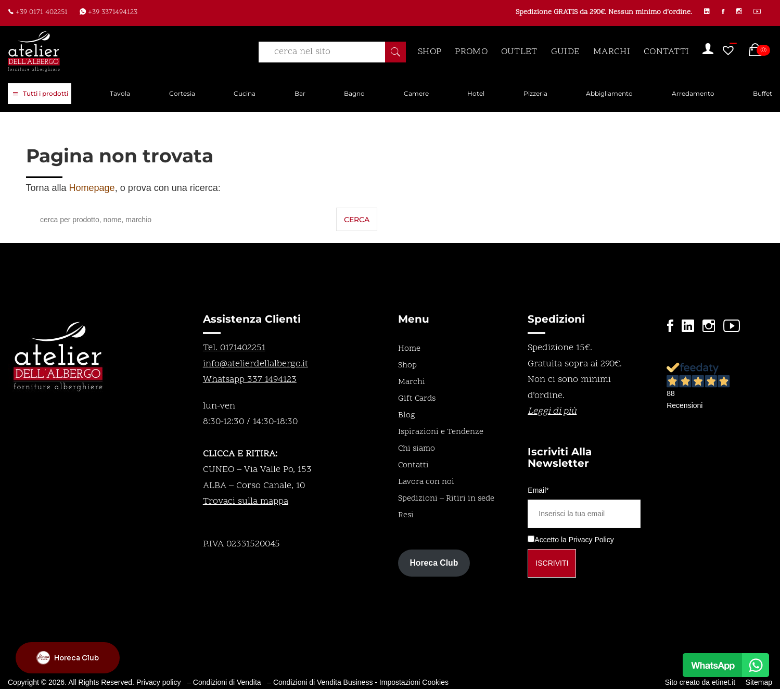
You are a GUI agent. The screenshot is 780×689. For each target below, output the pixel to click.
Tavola (120, 93)
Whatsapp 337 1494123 (250, 379)
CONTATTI (666, 51)
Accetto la (547, 539)
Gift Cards (417, 398)
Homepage (92, 188)
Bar (300, 93)
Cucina (244, 93)
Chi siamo (416, 448)
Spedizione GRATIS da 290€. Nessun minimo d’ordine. (600, 13)
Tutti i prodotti (40, 94)
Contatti (413, 465)
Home (409, 348)
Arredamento (693, 93)
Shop (407, 365)
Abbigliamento (609, 93)
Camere (416, 93)
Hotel (475, 93)
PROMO (471, 51)
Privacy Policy (591, 539)
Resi (406, 515)
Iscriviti (551, 563)
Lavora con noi (426, 482)
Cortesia (182, 93)
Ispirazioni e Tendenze (440, 432)
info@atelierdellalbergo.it (255, 364)
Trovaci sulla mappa (245, 501)
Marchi (411, 382)
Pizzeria (535, 93)
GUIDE (565, 51)
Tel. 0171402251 (234, 347)
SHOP (429, 51)
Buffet (762, 93)
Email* (538, 490)
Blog (406, 415)
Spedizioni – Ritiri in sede (446, 498)
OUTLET (519, 51)
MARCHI (611, 51)
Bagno (354, 93)
